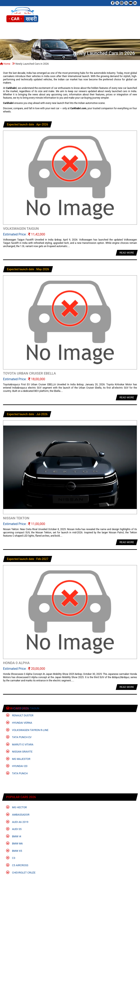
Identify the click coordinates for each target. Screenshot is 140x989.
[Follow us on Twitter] (117, 3)
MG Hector (16, 807)
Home (5, 63)
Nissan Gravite (19, 751)
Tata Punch (17, 773)
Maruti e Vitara (19, 744)
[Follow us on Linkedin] (135, 3)
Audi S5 (14, 829)
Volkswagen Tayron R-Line (27, 730)
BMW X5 (14, 850)
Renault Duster (19, 715)
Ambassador (17, 814)
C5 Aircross (17, 865)
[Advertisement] (68, 937)
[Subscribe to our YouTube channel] (130, 3)
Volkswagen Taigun (22, 708)
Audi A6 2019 (17, 821)
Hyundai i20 (16, 766)
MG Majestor (18, 758)
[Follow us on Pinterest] (122, 3)
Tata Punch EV (18, 737)
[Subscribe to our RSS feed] (126, 3)
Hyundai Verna (19, 722)
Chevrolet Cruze (21, 872)
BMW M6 (14, 843)
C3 (10, 857)
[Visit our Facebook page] (113, 3)
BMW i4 (13, 836)
